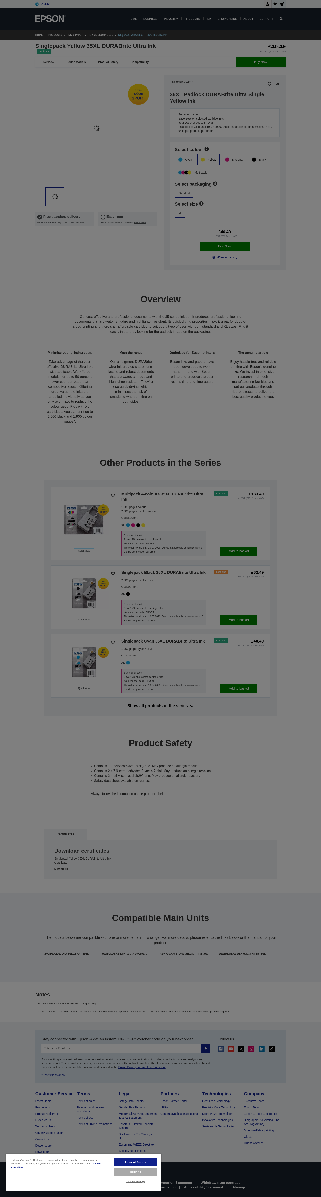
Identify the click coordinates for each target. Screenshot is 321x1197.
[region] (83, 1172)
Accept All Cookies (135, 1162)
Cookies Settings (135, 1181)
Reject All (135, 1172)
